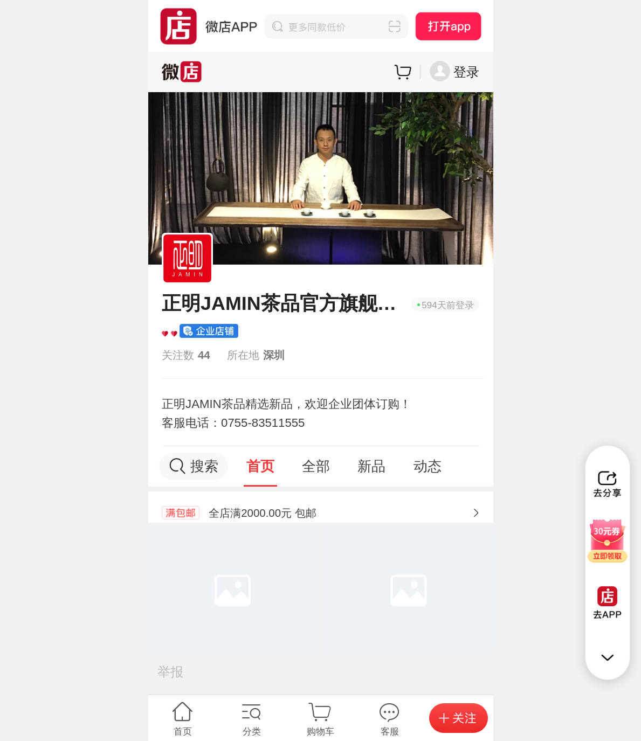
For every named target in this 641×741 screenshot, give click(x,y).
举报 (170, 672)
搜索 (193, 466)
